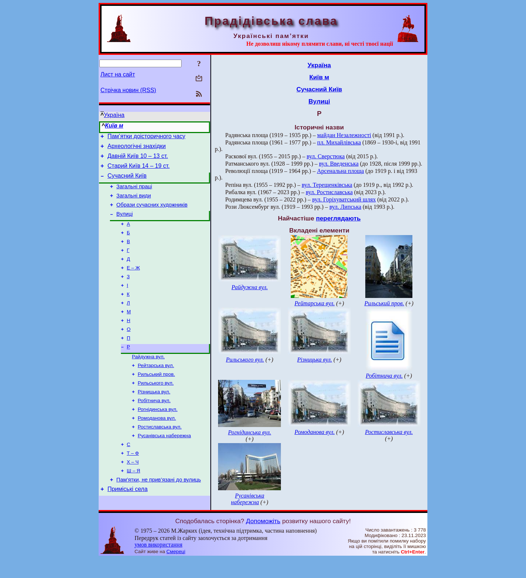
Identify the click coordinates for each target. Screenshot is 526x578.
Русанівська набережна (164, 463)
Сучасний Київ (126, 181)
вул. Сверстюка (326, 156)
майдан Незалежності (344, 135)
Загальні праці (134, 193)
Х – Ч (133, 492)
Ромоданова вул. (157, 444)
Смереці (176, 571)
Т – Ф (133, 483)
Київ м (114, 125)
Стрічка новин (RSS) (128, 90)
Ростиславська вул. (160, 454)
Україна (114, 115)
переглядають (338, 218)
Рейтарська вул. (156, 387)
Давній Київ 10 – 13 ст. (137, 159)
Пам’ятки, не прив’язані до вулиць (159, 512)
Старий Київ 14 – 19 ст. (138, 170)
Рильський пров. (156, 397)
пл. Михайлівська (339, 142)
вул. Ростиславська (329, 192)
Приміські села (127, 522)
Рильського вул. (156, 406)
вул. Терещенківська (327, 185)
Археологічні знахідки (136, 148)
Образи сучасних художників (152, 213)
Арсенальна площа (340, 171)
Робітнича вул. (154, 425)
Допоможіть (263, 540)
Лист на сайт (117, 74)
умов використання (158, 564)
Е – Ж (133, 282)
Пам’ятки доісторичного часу (146, 137)
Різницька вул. (154, 416)
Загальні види (134, 203)
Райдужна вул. (148, 378)
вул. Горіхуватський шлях (344, 199)
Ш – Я (133, 502)
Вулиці (125, 224)
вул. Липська (345, 207)
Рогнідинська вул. (158, 435)
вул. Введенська (338, 163)
